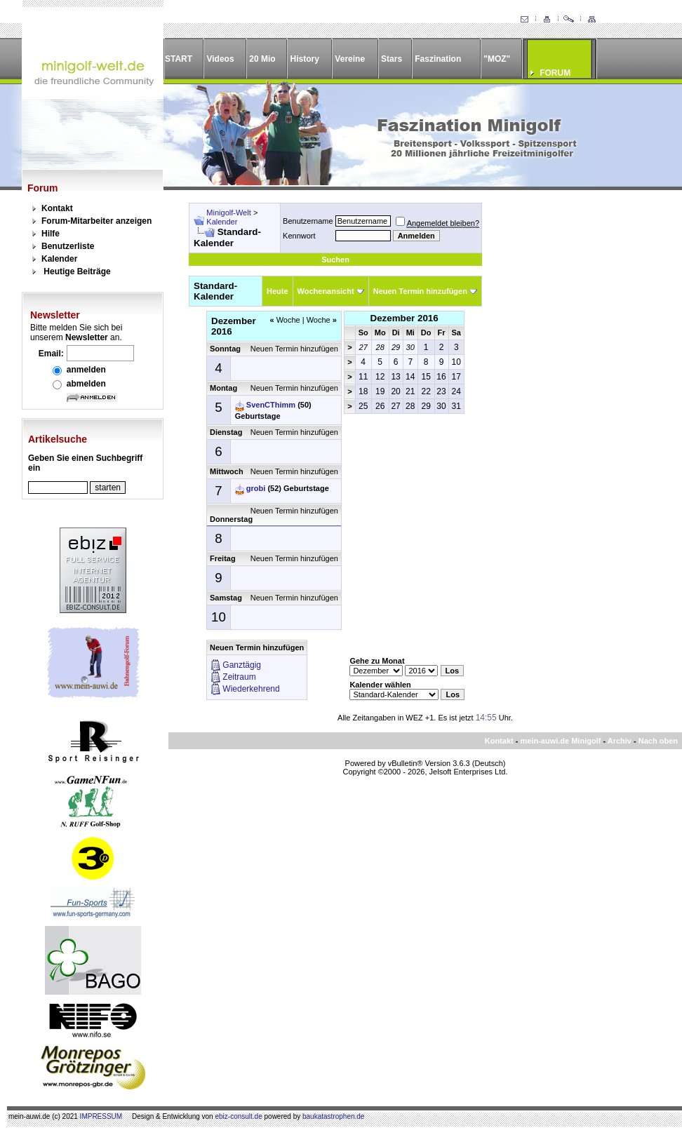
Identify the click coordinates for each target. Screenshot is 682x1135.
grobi (256, 488)
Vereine (350, 59)
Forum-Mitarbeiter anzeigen (96, 221)
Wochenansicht (325, 291)
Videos (220, 59)
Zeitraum (238, 677)
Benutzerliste (67, 246)
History (304, 59)
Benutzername (308, 221)
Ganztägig (241, 665)
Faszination (438, 59)
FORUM (555, 73)
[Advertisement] (574, 290)
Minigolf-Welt (228, 212)
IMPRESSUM (101, 1116)
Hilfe (50, 234)
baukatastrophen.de (333, 1116)
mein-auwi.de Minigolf (560, 741)
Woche (284, 320)
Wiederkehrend (250, 689)
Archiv (619, 741)
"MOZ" (496, 59)
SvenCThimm (270, 405)
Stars (391, 59)
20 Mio (262, 59)
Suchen (335, 259)
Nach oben (658, 741)
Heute (277, 291)
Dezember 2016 (404, 318)
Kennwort (299, 235)
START (178, 59)
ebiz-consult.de (238, 1116)
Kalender (59, 259)
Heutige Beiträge (77, 271)
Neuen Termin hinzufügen (420, 291)
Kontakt (57, 208)
